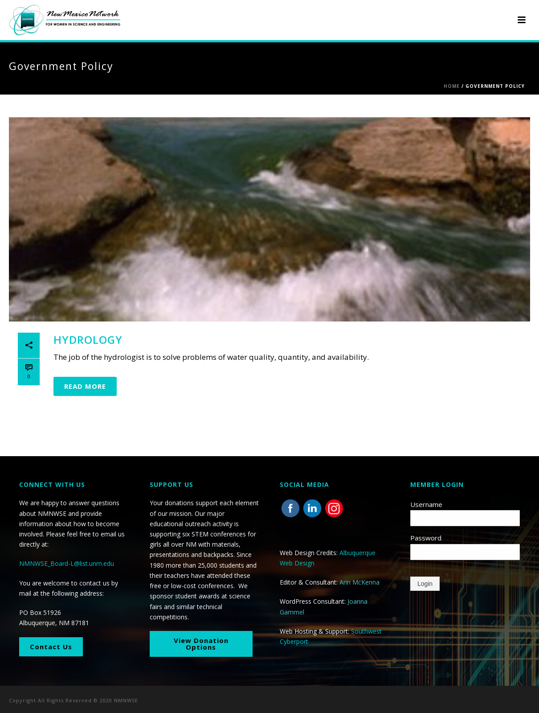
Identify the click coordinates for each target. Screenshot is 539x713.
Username (426, 504)
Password (425, 537)
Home (452, 86)
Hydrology (87, 339)
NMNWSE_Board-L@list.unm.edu (66, 563)
